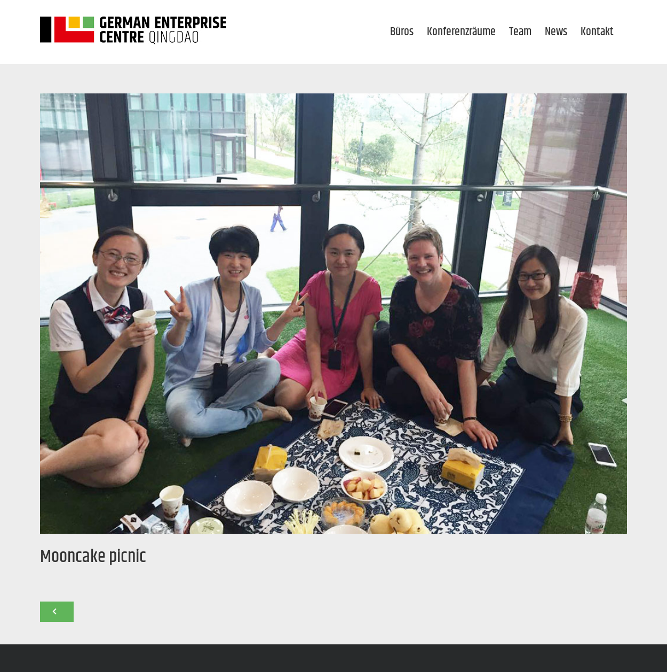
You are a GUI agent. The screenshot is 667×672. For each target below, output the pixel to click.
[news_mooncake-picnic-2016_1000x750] (333, 313)
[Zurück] (57, 612)
